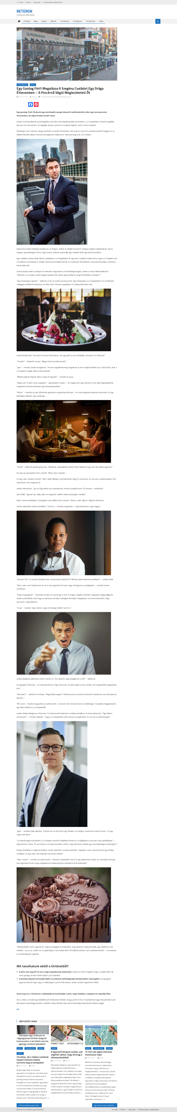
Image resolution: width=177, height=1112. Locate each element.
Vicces (20, 1053)
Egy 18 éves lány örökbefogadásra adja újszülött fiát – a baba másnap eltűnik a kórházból (105, 1105)
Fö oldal (20, 2)
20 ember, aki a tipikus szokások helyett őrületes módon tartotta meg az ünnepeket (33, 1059)
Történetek (90, 21)
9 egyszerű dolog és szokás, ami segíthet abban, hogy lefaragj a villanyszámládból (67, 1054)
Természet (64, 21)
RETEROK (24, 11)
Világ (101, 21)
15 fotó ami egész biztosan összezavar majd (98, 1053)
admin (34, 96)
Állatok (53, 21)
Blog (35, 21)
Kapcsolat (37, 2)
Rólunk (28, 2)
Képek (44, 21)
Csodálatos (77, 21)
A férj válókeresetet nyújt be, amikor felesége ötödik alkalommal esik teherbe (31, 1105)
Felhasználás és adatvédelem (53, 2)
